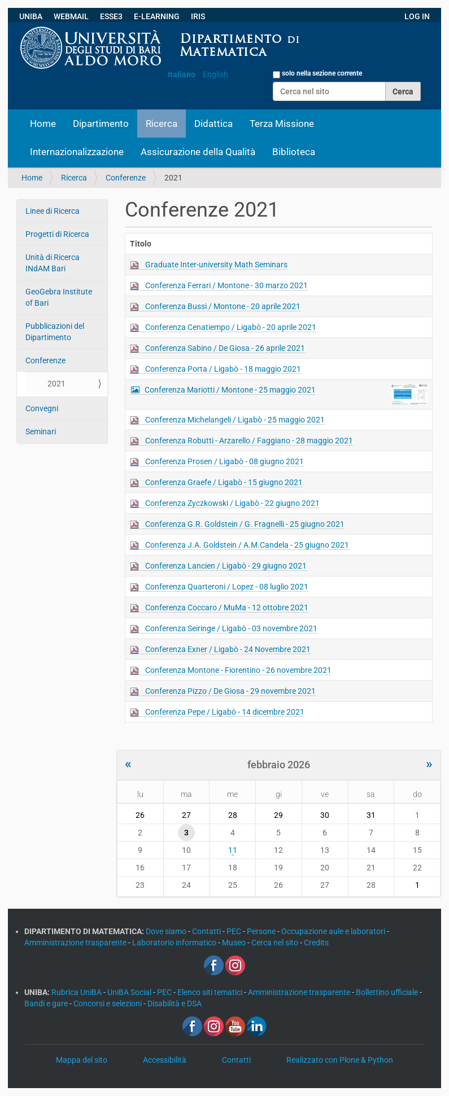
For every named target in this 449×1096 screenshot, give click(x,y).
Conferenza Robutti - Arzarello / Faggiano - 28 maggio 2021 (249, 440)
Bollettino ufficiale (388, 992)
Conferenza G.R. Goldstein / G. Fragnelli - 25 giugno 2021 (245, 524)
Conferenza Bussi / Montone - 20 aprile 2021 (222, 306)
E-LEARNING (157, 16)
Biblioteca (293, 151)
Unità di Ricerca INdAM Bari (52, 263)
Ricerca (161, 123)
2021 (56, 383)
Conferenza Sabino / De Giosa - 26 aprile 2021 (225, 348)
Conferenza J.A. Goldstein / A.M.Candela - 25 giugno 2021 (247, 544)
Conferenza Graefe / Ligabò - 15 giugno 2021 (224, 482)
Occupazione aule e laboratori (334, 931)
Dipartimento (101, 123)
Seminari (40, 431)
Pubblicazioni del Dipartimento (54, 332)
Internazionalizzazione (77, 151)
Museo (234, 942)
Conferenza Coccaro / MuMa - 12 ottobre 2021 (226, 607)
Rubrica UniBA (77, 992)
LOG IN (417, 16)
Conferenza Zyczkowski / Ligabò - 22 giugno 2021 (232, 503)
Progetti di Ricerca (57, 234)
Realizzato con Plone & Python (339, 1059)
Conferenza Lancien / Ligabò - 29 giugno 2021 (226, 565)
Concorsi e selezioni (108, 1003)
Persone (262, 931)
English (215, 74)
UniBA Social (129, 992)
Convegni (41, 408)
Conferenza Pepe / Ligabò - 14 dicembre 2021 (224, 711)
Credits (316, 942)
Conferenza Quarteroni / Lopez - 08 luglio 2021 (226, 586)
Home (43, 123)
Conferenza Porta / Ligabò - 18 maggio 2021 (223, 368)
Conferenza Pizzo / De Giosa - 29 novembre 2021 (230, 691)
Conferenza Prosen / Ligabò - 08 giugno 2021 (224, 461)
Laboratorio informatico (175, 942)
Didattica (213, 123)
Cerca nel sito (275, 942)
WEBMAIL (71, 16)
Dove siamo (167, 931)
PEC (234, 931)
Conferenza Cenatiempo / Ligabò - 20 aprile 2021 (230, 327)
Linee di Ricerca (52, 210)
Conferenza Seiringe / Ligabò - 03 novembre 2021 (231, 628)
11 (232, 850)
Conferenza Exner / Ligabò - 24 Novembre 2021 (228, 649)
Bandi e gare (46, 1003)
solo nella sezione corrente (322, 73)
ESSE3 (111, 16)
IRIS (198, 16)
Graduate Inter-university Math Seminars (216, 264)
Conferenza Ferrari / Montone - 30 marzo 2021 (226, 285)
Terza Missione (282, 123)
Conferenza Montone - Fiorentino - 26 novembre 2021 (238, 670)
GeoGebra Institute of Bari (58, 297)
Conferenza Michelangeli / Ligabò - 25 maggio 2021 (235, 419)
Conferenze (126, 177)
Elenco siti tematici (210, 992)
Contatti (207, 931)
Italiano (181, 74)
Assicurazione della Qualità (198, 151)
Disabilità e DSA (174, 1003)
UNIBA (30, 16)
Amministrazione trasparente (76, 942)
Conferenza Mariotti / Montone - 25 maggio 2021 (230, 389)
